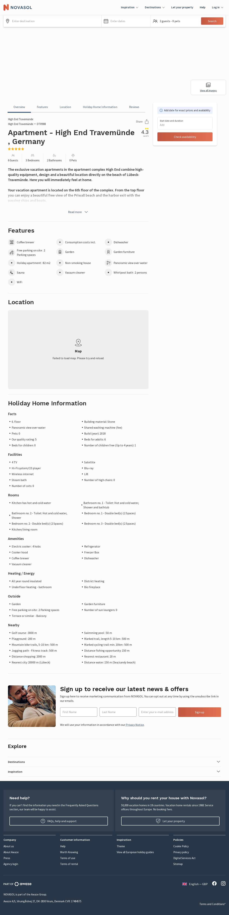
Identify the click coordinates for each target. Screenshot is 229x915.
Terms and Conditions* (212, 904)
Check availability (185, 137)
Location (65, 107)
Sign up (199, 712)
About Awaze (11, 852)
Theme (121, 846)
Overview (19, 107)
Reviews (134, 107)
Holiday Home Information (100, 107)
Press (7, 858)
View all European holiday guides (135, 852)
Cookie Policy (181, 846)
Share (142, 121)
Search (212, 21)
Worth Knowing (69, 852)
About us (9, 846)
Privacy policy (181, 852)
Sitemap (178, 864)
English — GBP (195, 884)
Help (202, 7)
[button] (126, 21)
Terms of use (67, 858)
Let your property (182, 7)
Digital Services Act (184, 858)
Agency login (11, 864)
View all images (208, 87)
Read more (78, 212)
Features (42, 107)
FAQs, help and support (59, 821)
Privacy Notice (134, 725)
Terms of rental (69, 864)
